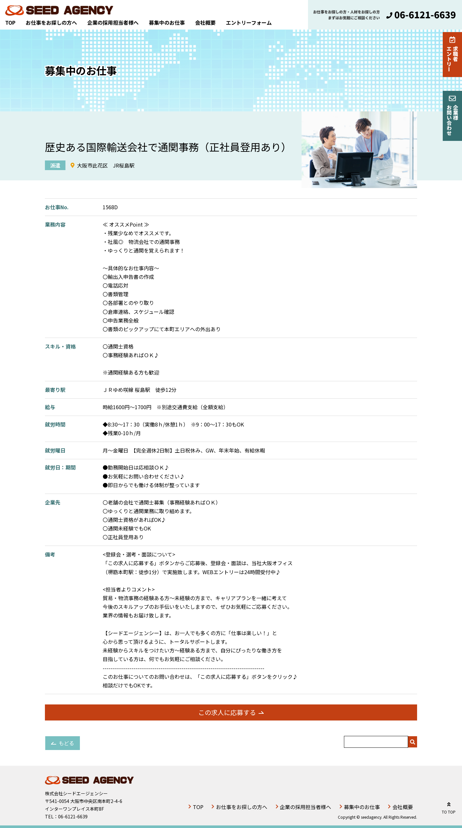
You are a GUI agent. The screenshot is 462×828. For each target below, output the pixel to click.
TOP (10, 22)
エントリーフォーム (249, 22)
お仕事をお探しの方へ (51, 22)
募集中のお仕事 (167, 22)
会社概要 (205, 22)
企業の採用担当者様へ (113, 22)
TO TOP (449, 807)
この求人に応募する (227, 712)
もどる (66, 743)
